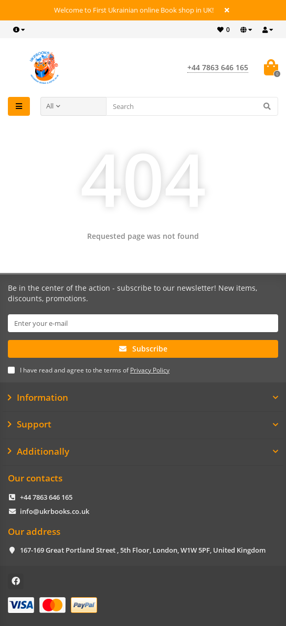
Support (143, 424)
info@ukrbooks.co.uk (54, 511)
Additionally (143, 451)
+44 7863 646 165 (46, 497)
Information (143, 397)
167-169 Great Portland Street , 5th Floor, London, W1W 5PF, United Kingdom (143, 550)
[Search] (192, 106)
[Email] (143, 323)
